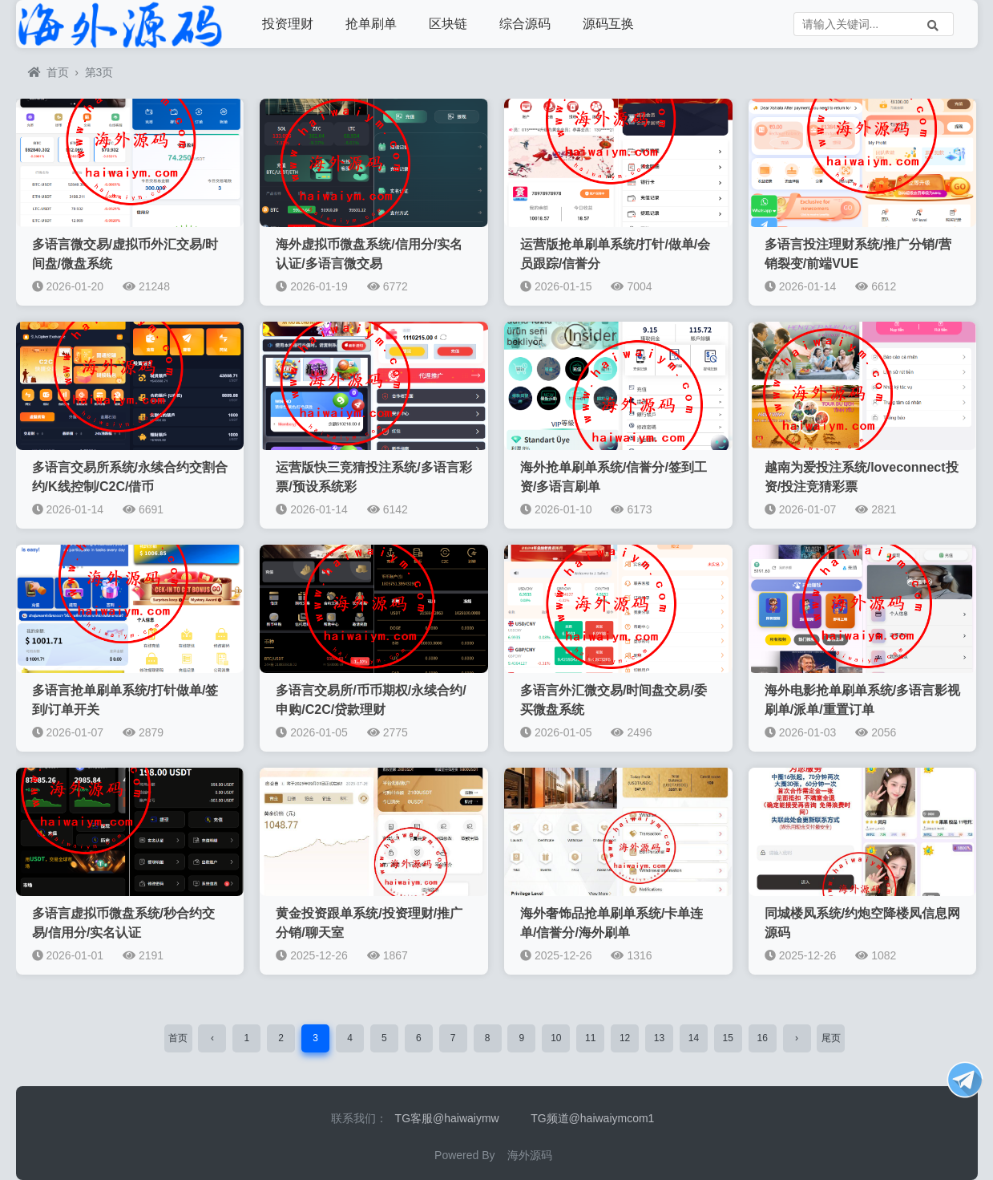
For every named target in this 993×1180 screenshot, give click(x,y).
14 (693, 1038)
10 (556, 1038)
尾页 (831, 1038)
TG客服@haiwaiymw (447, 1118)
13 (659, 1038)
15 (728, 1038)
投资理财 (287, 23)
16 (762, 1038)
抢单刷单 (371, 23)
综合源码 (525, 23)
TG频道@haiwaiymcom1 (592, 1118)
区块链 (448, 23)
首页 (48, 72)
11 (590, 1038)
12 (625, 1038)
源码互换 (608, 23)
